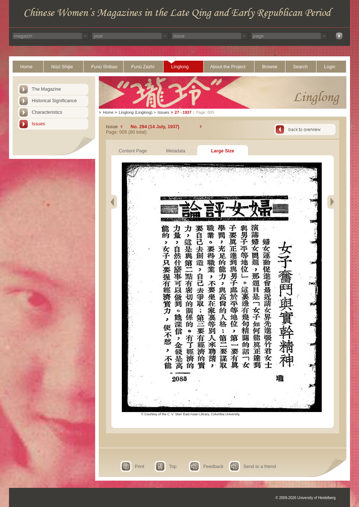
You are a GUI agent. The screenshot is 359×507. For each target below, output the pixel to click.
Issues (38, 123)
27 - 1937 (183, 112)
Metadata (175, 150)
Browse (270, 66)
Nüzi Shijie (62, 66)
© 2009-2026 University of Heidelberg (305, 498)
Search (300, 66)
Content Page (133, 150)
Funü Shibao (104, 66)
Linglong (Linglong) (135, 112)
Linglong (180, 66)
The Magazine (46, 89)
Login (329, 66)
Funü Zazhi (142, 66)
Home (26, 66)
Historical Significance (54, 100)
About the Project (227, 66)
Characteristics (47, 112)
